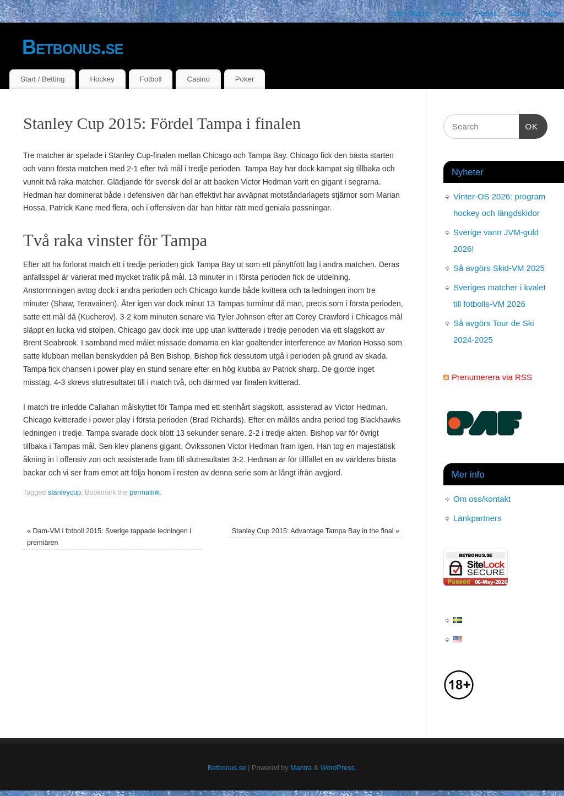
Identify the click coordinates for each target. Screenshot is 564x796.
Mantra (301, 768)
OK (529, 125)
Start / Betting (410, 14)
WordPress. (339, 768)
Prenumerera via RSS (492, 377)
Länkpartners (477, 518)
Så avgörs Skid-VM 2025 (499, 268)
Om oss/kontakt (482, 498)
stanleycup (64, 492)
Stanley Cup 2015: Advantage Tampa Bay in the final (315, 531)
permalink (144, 492)
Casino (518, 14)
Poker (549, 14)
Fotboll (486, 14)
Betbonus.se (72, 47)
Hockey (453, 14)
